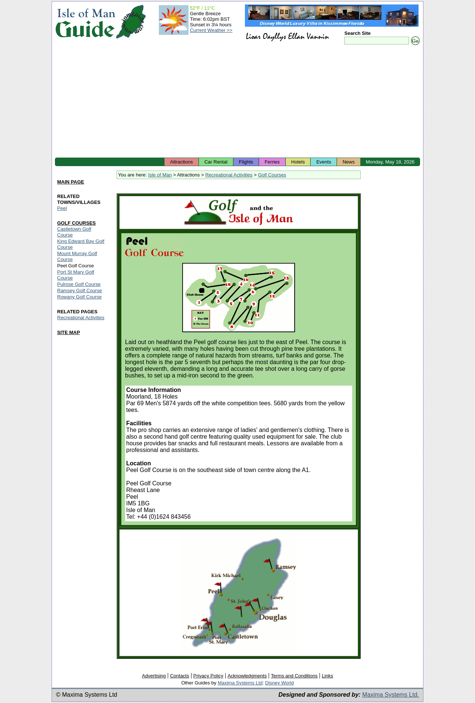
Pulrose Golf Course (79, 284)
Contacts (179, 676)
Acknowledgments (247, 676)
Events (323, 162)
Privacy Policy (208, 676)
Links (327, 676)
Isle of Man (160, 175)
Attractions (181, 162)
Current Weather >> (211, 30)
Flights (246, 162)
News (349, 162)
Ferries (272, 162)
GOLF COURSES (76, 223)
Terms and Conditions (294, 676)
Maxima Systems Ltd (240, 683)
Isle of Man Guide (85, 22)
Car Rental (215, 162)
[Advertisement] (237, 102)
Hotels (298, 162)
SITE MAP (68, 332)
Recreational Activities (228, 175)
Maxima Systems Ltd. (390, 695)
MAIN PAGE (70, 182)
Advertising (154, 676)
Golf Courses (272, 175)
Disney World (279, 683)
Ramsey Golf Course (79, 290)
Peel (62, 208)
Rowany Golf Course (79, 297)
